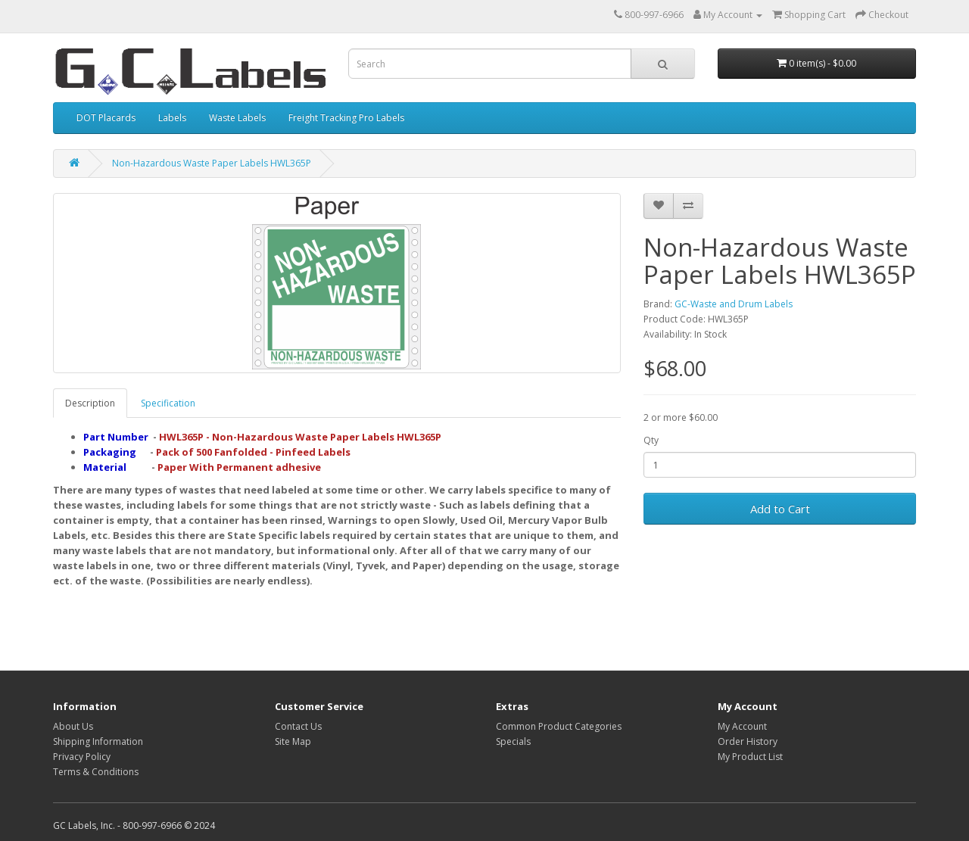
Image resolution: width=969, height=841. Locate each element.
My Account (742, 726)
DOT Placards (106, 117)
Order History (747, 741)
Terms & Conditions (96, 771)
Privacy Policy (82, 756)
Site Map (293, 741)
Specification (168, 403)
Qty (651, 440)
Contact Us (298, 726)
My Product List (750, 756)
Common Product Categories (559, 726)
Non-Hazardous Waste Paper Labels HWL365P (211, 163)
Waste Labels (237, 117)
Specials (513, 741)
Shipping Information (98, 741)
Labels (172, 117)
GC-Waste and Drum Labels (734, 303)
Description (90, 403)
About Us (73, 726)
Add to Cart (780, 508)
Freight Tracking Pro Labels (346, 117)
